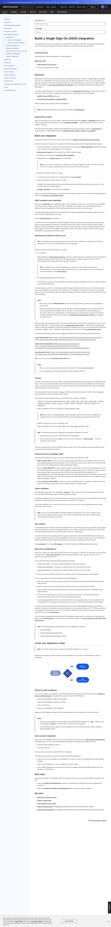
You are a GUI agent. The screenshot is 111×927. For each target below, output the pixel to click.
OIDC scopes (89, 439)
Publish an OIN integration (52, 783)
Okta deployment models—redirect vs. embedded (79, 131)
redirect (83, 120)
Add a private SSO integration (95, 739)
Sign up (93, 7)
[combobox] (27, 7)
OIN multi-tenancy (45, 218)
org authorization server (93, 329)
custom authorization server (74, 325)
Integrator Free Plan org (82, 91)
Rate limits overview (53, 554)
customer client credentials (65, 155)
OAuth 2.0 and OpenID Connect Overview (86, 139)
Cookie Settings (69, 921)
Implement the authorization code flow (82, 315)
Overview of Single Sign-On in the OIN (61, 85)
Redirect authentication (44, 806)
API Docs (33, 12)
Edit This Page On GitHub (98, 820)
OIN (93, 721)
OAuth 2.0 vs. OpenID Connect (47, 797)
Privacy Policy (19, 921)
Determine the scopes (44, 152)
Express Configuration (44, 800)
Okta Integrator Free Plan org (47, 64)
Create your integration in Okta (53, 195)
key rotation (77, 177)
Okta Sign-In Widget (72, 122)
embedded (92, 120)
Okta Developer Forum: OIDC (47, 803)
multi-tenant (46, 204)
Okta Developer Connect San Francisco (20, 2)
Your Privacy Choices (36, 921)
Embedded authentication (45, 809)
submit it (53, 723)
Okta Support (63, 271)
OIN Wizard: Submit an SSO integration (56, 788)
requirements (96, 128)
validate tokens (55, 158)
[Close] (108, 921)
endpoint (67, 492)
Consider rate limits (43, 189)
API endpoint (59, 544)
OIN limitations (80, 110)
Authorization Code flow (57, 257)
